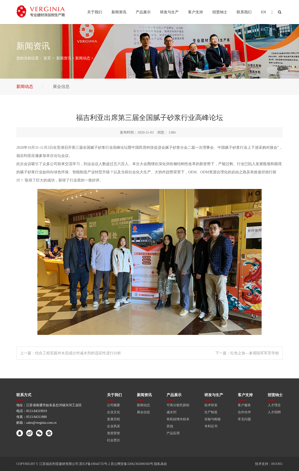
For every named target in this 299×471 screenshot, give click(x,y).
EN (263, 12)
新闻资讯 (63, 58)
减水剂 (171, 412)
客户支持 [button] (195, 12)
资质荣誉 (113, 433)
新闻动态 (82, 58)
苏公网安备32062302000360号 (132, 464)
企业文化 (113, 412)
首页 (47, 58)
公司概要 (113, 405)
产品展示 (174, 395)
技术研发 (210, 405)
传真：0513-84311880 (31, 417)
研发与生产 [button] (169, 12)
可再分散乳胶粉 (178, 405)
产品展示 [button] (143, 12)
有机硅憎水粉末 (178, 419)
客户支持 (245, 395)
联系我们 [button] (244, 12)
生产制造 (210, 412)
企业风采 (113, 426)
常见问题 (244, 419)
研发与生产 (213, 395)
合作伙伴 (244, 412)
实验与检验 (212, 419)
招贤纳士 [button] (219, 12)
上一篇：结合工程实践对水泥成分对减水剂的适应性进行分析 (70, 353)
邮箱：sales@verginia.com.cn (36, 422)
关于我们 (114, 395)
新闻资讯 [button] (118, 12)
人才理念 (274, 405)
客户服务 (244, 405)
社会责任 (113, 440)
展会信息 (143, 412)
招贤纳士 (275, 395)
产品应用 (173, 433)
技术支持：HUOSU (269, 464)
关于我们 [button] (94, 12)
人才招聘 (274, 412)
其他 (170, 426)
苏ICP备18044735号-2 (95, 464)
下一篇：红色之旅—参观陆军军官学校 (247, 353)
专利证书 (210, 426)
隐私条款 (160, 464)
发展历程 (113, 419)
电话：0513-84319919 (31, 411)
